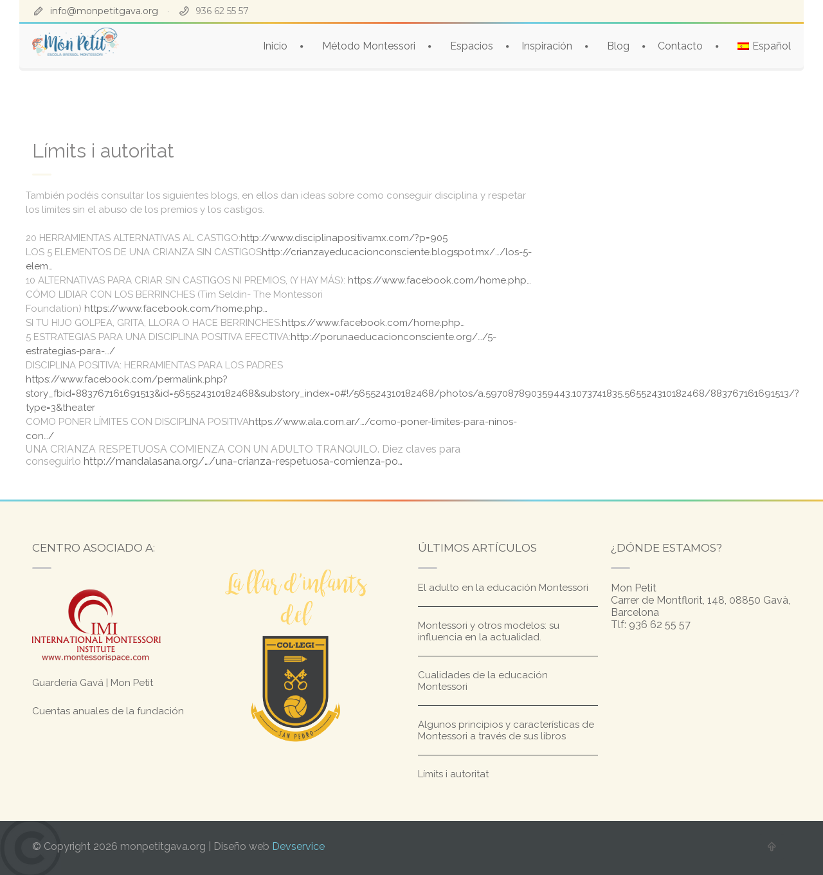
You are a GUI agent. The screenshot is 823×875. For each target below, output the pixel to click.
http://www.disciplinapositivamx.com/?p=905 (344, 238)
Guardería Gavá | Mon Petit (92, 683)
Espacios (471, 46)
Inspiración (546, 46)
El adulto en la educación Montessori (503, 587)
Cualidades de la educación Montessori (483, 680)
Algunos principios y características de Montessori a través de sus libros (506, 730)
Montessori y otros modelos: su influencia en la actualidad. (488, 631)
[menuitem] (764, 46)
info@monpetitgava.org (104, 11)
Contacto (680, 46)
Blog (618, 46)
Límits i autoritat (453, 774)
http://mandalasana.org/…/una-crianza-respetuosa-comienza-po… (243, 461)
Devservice (298, 846)
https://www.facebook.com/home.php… (439, 280)
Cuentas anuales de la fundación (108, 711)
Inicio (275, 46)
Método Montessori (368, 46)
